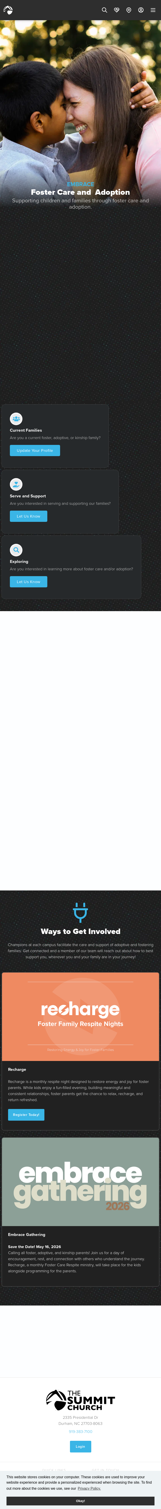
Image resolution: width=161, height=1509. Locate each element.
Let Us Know (28, 516)
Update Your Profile (35, 450)
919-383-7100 (80, 1432)
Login (80, 1446)
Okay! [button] (80, 1501)
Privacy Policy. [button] (89, 1488)
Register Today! (26, 1114)
